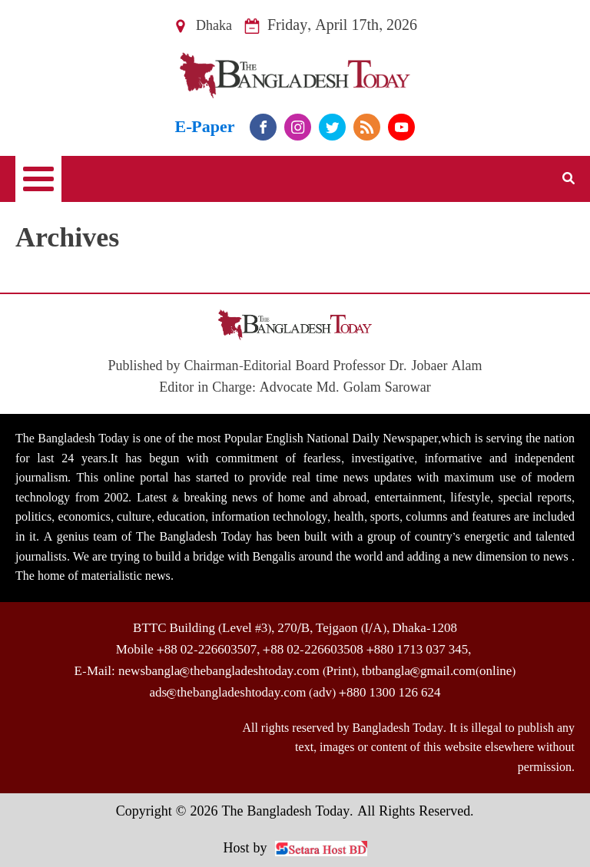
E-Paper (205, 127)
